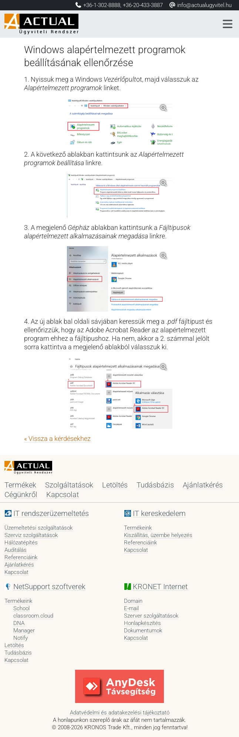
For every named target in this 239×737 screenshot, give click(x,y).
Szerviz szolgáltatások (31, 535)
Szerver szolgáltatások (151, 615)
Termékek (20, 484)
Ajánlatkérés (203, 484)
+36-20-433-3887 (143, 5)
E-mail (131, 608)
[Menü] (228, 24)
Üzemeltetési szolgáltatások (38, 527)
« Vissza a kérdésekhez (57, 438)
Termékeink (138, 527)
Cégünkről (20, 494)
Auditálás (15, 550)
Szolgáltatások (69, 484)
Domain (133, 601)
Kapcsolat (62, 494)
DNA (18, 623)
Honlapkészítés (142, 623)
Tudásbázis (155, 484)
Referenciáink (20, 557)
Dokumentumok (143, 630)
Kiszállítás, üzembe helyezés (158, 535)
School (21, 608)
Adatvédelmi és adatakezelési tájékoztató (119, 712)
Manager (24, 630)
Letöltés (115, 484)
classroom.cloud (33, 615)
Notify (20, 638)
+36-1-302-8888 (101, 5)
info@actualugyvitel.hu (200, 5)
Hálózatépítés (21, 542)
